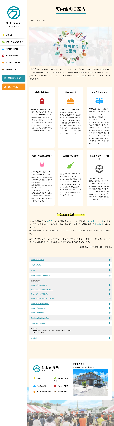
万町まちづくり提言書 (38, 323)
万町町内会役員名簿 (37, 260)
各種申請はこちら (13, 78)
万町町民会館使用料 (37, 313)
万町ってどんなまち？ (12, 42)
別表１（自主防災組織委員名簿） (42, 290)
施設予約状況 (11, 86)
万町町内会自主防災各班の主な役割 (42, 298)
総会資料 (34, 338)
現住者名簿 (99, 224)
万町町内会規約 (36, 265)
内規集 (33, 270)
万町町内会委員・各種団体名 (40, 276)
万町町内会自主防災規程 (39, 285)
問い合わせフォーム (95, 221)
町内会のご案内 (10, 48)
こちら (49, 221)
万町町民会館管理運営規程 (40, 304)
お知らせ (38, 378)
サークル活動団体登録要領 (40, 318)
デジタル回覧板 (10, 55)
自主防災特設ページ (11, 62)
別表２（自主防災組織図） (40, 294)
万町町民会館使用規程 (38, 308)
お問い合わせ (9, 69)
